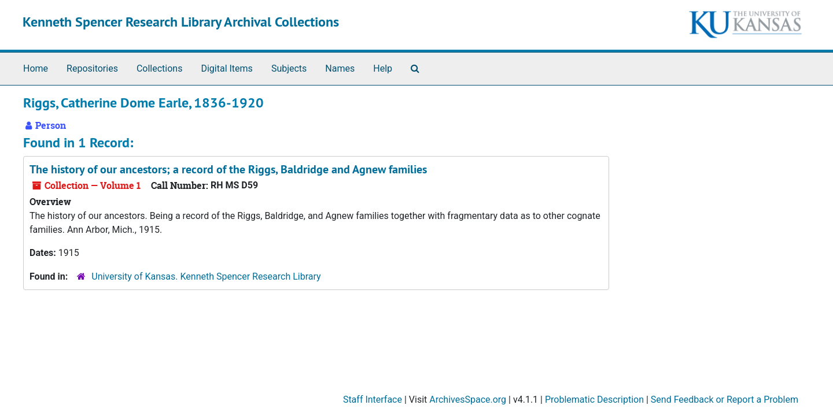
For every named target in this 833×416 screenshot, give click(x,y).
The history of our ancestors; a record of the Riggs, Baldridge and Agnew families (228, 169)
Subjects (289, 68)
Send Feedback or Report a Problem (724, 399)
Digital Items (226, 68)
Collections (160, 68)
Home (35, 68)
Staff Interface (372, 399)
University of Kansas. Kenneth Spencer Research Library (205, 276)
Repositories (92, 68)
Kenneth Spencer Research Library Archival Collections (181, 22)
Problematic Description (594, 399)
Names (340, 68)
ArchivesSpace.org (467, 399)
